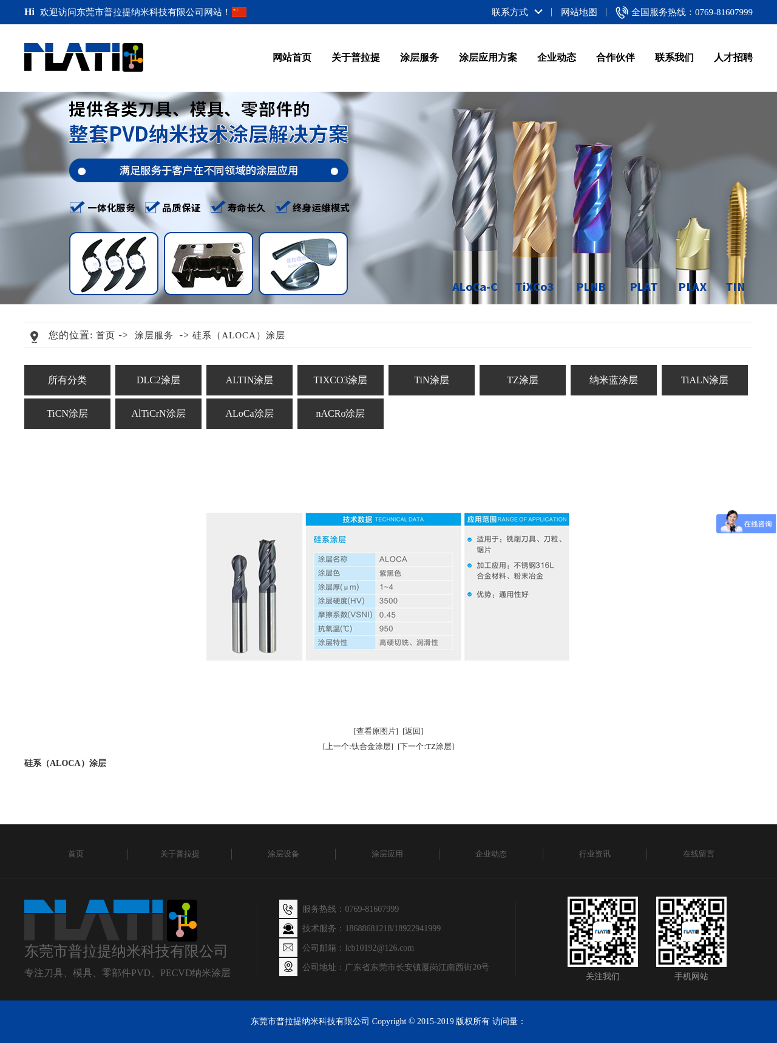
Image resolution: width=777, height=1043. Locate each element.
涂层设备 (283, 853)
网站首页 (292, 57)
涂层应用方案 (488, 57)
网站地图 (579, 12)
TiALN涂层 (705, 380)
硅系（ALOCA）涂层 (238, 335)
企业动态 (556, 57)
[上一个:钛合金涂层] (358, 746)
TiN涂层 (431, 380)
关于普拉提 (355, 57)
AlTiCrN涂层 (158, 413)
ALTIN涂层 (250, 380)
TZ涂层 (522, 380)
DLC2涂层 (158, 380)
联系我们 (674, 57)
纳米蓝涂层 (613, 380)
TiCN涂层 (67, 413)
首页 (105, 335)
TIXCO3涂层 (341, 380)
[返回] (413, 731)
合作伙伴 (615, 57)
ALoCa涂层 (249, 413)
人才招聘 (733, 57)
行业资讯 (595, 853)
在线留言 (698, 853)
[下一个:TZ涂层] (426, 746)
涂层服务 (419, 57)
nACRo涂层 (340, 413)
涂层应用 (387, 853)
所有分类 (67, 380)
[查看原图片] (375, 731)
